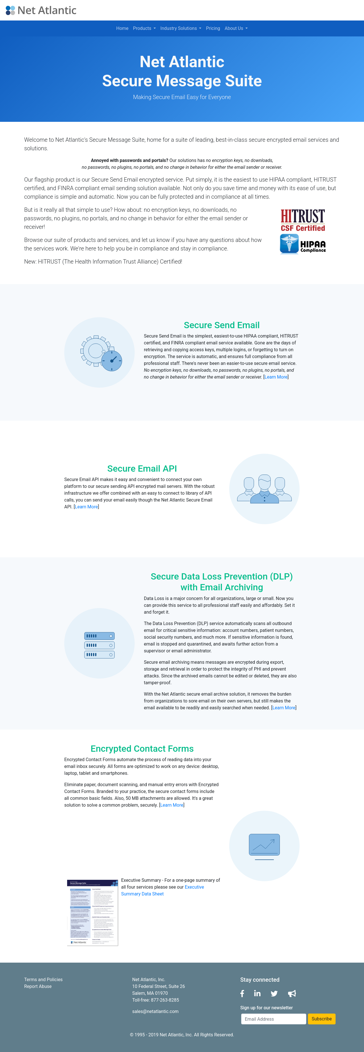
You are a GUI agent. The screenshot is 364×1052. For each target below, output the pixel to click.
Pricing (213, 28)
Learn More (276, 377)
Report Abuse (37, 986)
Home (122, 28)
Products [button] (142, 28)
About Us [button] (234, 28)
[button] (242, 993)
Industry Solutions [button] (179, 28)
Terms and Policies (43, 979)
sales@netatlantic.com (155, 1011)
